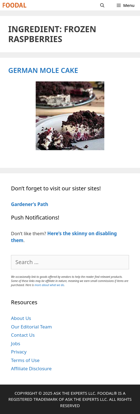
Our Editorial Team (31, 326)
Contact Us (23, 335)
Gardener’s (23, 204)
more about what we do (49, 285)
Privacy (19, 352)
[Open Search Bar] (102, 5)
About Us (21, 318)
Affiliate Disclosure (31, 368)
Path (42, 204)
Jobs (15, 343)
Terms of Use (25, 360)
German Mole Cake (43, 70)
